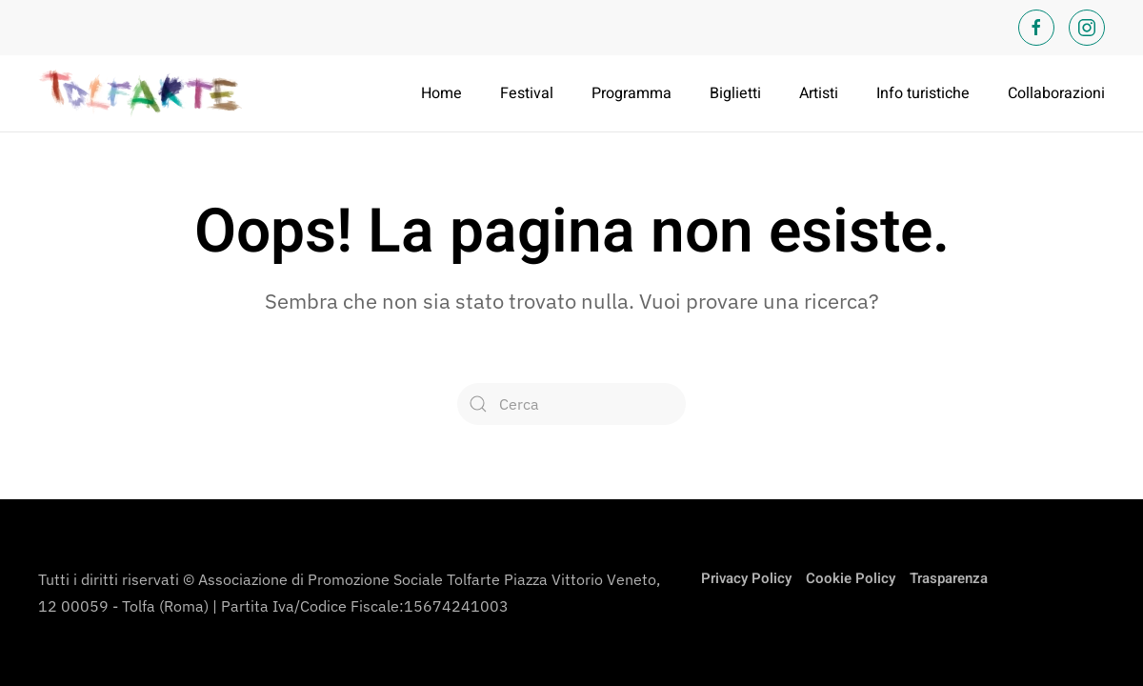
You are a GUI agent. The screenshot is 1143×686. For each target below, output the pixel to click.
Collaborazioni (1056, 93)
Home (441, 93)
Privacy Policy (746, 578)
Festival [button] (526, 93)
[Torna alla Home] (142, 93)
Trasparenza (949, 578)
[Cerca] (571, 404)
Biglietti (735, 93)
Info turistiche (923, 93)
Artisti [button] (818, 93)
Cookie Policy (850, 578)
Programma (632, 93)
